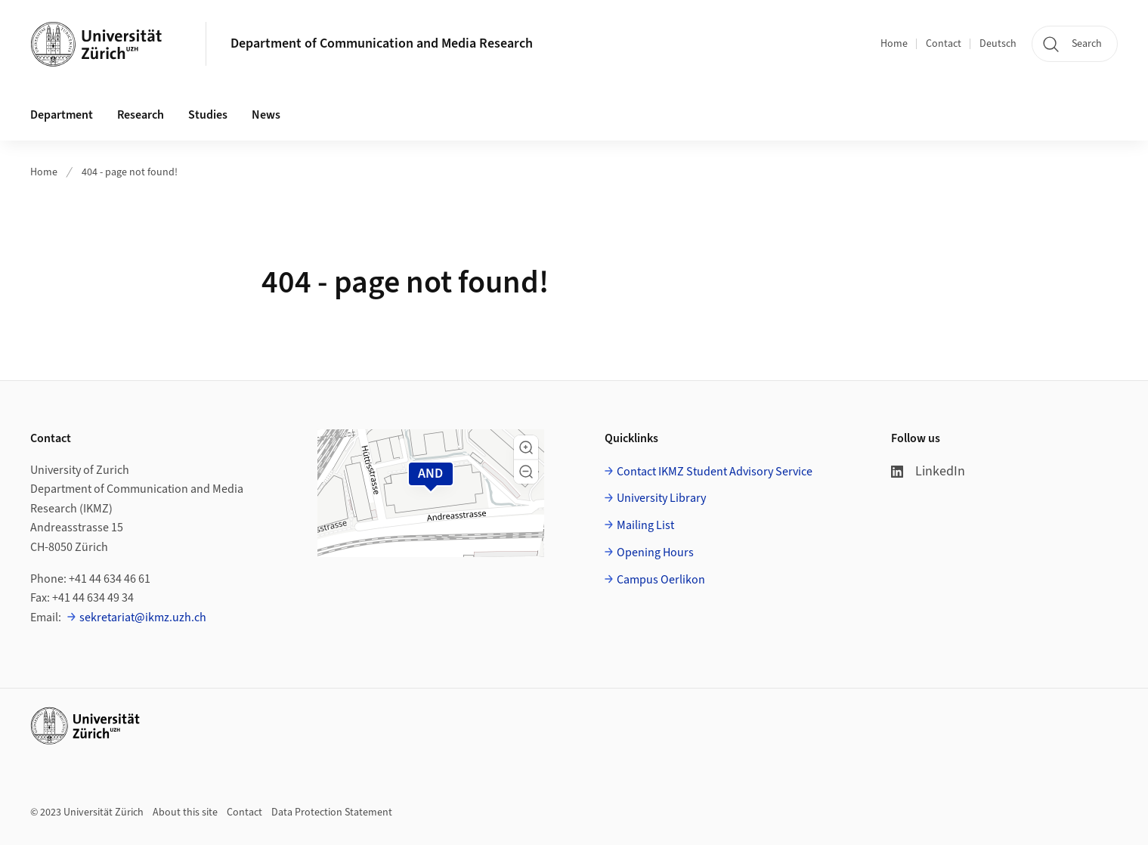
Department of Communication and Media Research (382, 43)
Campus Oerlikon (661, 579)
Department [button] (61, 115)
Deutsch (997, 43)
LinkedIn (928, 471)
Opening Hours (655, 552)
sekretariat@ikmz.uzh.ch (142, 617)
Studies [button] (207, 115)
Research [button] (140, 115)
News (266, 115)
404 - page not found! (130, 172)
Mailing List (645, 525)
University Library (661, 498)
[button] (526, 447)
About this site (185, 812)
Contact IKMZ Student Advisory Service (714, 471)
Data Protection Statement (331, 812)
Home (894, 43)
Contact (943, 43)
